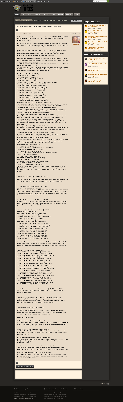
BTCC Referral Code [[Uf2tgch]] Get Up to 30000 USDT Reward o (97, 64)
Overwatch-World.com (43, 1)
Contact (15, 398)
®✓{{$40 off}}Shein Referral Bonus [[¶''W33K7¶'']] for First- (96, 31)
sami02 (19, 33)
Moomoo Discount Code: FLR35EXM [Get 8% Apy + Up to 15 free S (97, 70)
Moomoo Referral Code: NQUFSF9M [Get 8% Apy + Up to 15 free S (97, 37)
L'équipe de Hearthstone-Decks (25, 398)
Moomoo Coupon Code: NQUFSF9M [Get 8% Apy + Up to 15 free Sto (97, 81)
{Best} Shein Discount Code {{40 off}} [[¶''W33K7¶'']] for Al (96, 59)
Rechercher (108, 1)
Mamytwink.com (17, 1)
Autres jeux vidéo (26, 20)
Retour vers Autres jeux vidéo (25, 366)
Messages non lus (76, 20)
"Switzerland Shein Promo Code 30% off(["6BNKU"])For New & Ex (96, 48)
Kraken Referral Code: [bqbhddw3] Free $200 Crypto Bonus (97, 26)
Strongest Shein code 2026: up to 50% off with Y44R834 (97, 42)
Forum (17, 20)
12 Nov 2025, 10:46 (75, 33)
